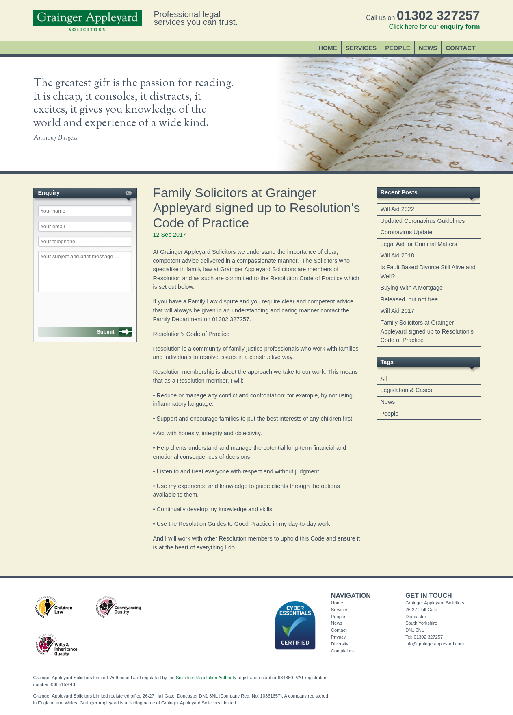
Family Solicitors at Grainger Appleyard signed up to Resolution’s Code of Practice (427, 331)
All (384, 378)
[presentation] (79, 305)
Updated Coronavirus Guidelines (423, 221)
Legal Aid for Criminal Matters (419, 244)
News (428, 47)
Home (327, 47)
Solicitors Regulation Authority (206, 677)
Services (361, 47)
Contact (460, 47)
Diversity (339, 643)
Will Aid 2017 (397, 310)
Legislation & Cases (406, 390)
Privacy (338, 636)
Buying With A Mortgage (412, 287)
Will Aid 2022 (397, 209)
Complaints (342, 650)
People (397, 47)
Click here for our (434, 26)
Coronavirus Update (407, 232)
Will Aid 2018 (397, 255)
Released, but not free (409, 299)
